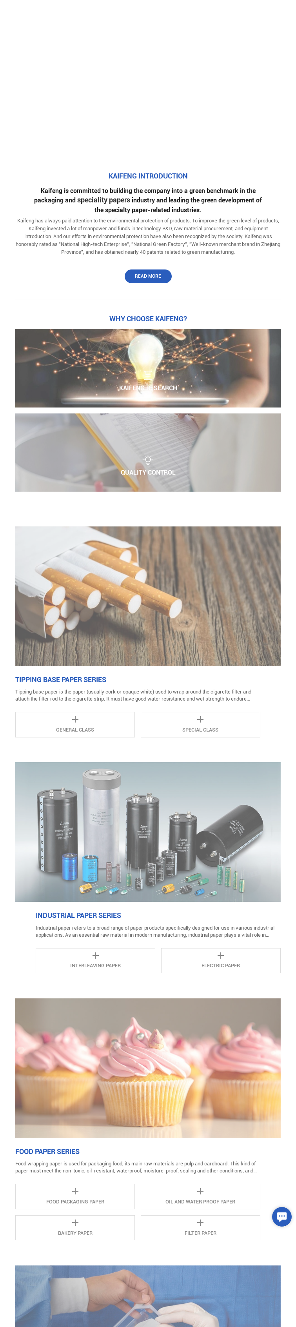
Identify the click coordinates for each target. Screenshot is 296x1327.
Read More (148, 276)
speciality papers (103, 200)
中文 (253, 11)
